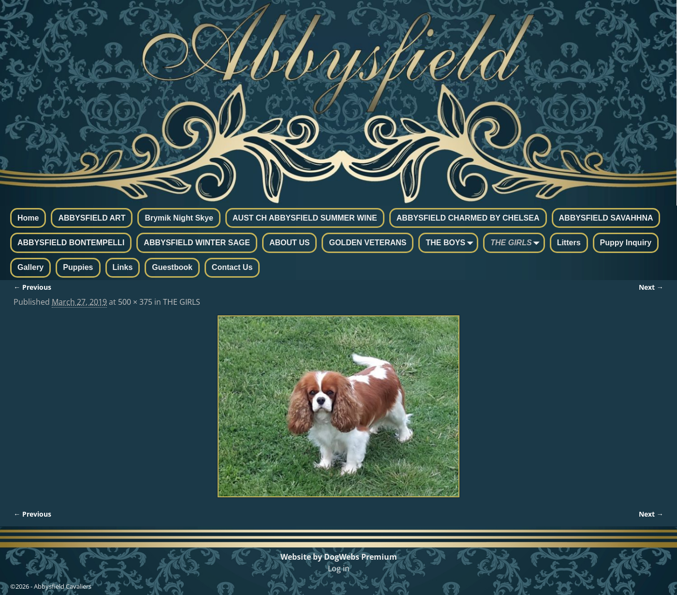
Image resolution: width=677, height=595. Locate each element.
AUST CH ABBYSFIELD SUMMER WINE (305, 218)
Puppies (78, 267)
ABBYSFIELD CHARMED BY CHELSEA (468, 218)
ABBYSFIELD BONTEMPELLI (70, 242)
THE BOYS (451, 243)
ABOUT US (289, 242)
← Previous (32, 287)
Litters (569, 242)
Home (28, 218)
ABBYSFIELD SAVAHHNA (606, 218)
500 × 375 (135, 302)
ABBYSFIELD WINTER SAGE (197, 242)
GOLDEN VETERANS (367, 242)
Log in (339, 568)
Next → (651, 287)
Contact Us (232, 267)
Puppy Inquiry (626, 242)
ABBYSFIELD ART (91, 218)
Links (123, 267)
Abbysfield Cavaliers (62, 586)
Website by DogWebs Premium (338, 556)
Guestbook (172, 267)
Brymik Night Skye (179, 218)
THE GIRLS (516, 243)
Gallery (30, 267)
